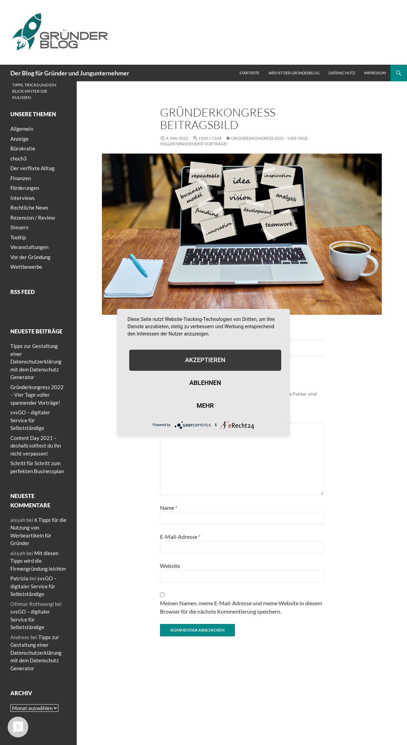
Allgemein (21, 129)
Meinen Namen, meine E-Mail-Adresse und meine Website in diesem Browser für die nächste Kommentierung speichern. (241, 607)
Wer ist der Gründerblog (294, 73)
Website (170, 565)
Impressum (375, 73)
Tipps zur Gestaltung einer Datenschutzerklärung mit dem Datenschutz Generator (35, 361)
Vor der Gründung (30, 257)
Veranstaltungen (29, 247)
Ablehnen (205, 382)
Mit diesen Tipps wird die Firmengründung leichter (38, 561)
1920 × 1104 (209, 138)
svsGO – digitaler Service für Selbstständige (30, 420)
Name (168, 507)
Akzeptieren (205, 360)
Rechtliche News (29, 207)
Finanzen (20, 178)
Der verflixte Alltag (32, 168)
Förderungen (24, 188)
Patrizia (19, 578)
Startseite (249, 73)
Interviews (22, 198)
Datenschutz (342, 73)
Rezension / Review (32, 217)
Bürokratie (22, 148)
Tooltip (18, 237)
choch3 (18, 158)
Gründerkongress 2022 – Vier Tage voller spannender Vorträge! (37, 395)
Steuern (19, 227)
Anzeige (19, 139)
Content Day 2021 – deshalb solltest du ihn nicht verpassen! (35, 446)
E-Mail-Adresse (180, 536)
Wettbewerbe (26, 267)
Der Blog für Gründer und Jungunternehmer (69, 73)
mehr (205, 405)
